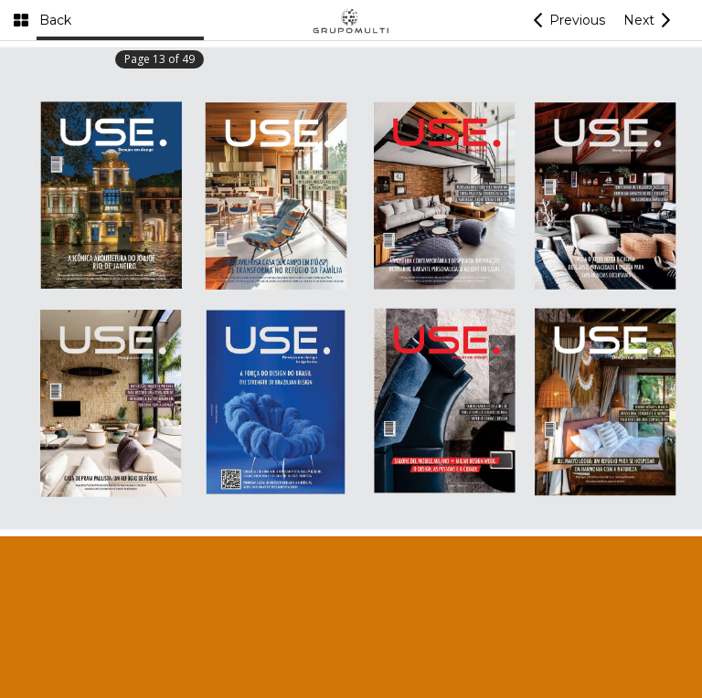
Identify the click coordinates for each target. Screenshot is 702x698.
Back (55, 20)
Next (638, 20)
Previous (577, 20)
